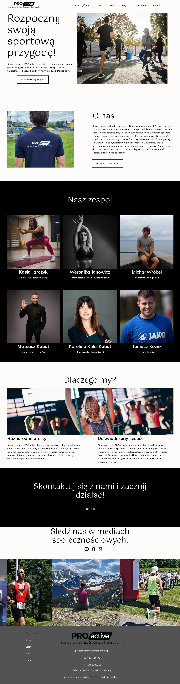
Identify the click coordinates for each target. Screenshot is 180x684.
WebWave (94, 677)
